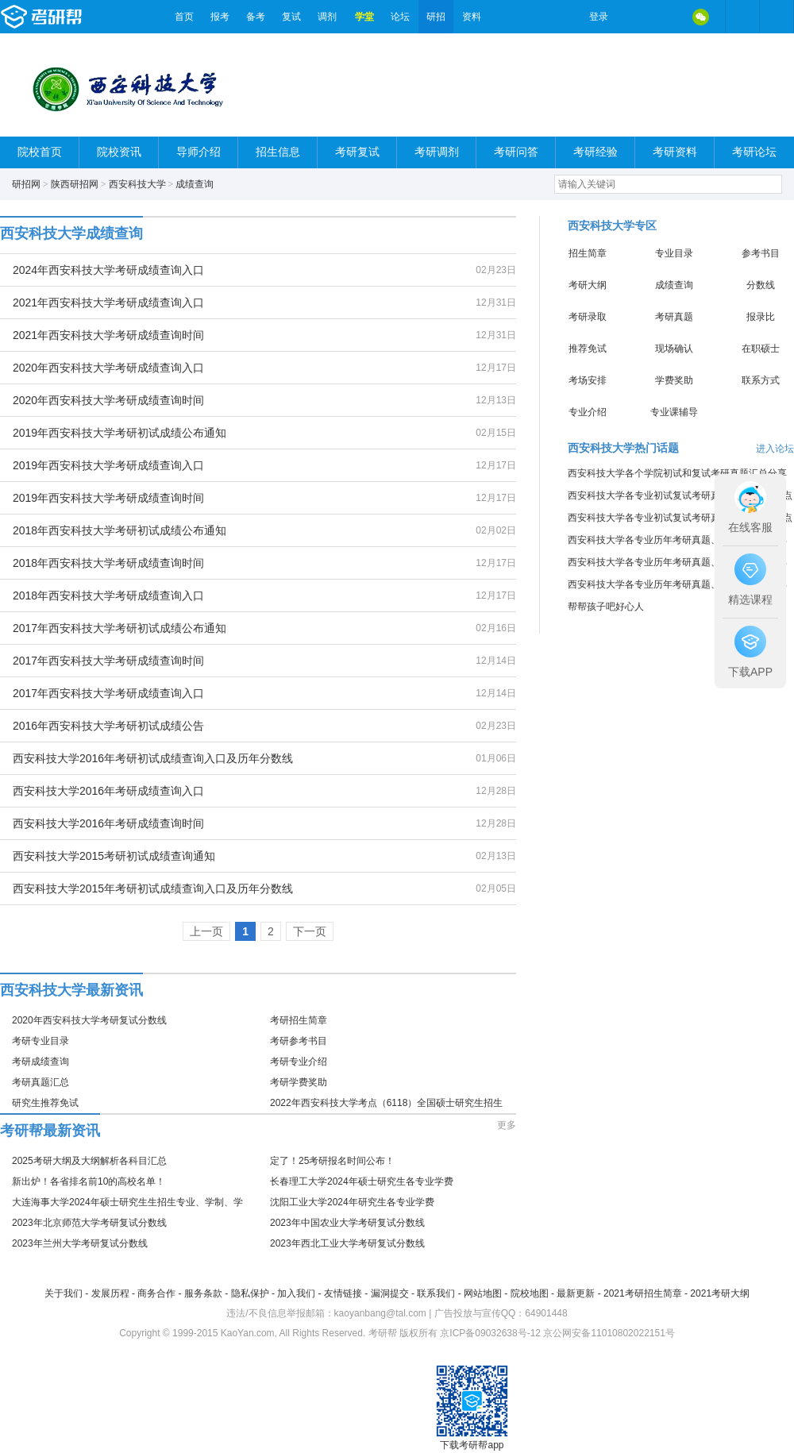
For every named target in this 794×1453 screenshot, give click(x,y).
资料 (471, 16)
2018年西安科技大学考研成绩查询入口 (108, 595)
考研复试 (357, 152)
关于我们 (63, 1293)
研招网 (26, 184)
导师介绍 (198, 152)
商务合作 (156, 1293)
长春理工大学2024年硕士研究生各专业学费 (361, 1181)
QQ (667, 16)
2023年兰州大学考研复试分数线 (80, 1243)
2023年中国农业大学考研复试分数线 (347, 1222)
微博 (633, 16)
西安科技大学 (137, 184)
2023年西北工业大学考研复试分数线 (347, 1243)
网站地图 (483, 1293)
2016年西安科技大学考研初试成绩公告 (108, 725)
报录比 (760, 316)
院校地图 (530, 1293)
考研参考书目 (298, 1040)
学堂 (364, 16)
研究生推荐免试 (45, 1102)
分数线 (760, 285)
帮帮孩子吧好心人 (606, 606)
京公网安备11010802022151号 (608, 1333)
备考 (255, 16)
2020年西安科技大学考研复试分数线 (89, 1020)
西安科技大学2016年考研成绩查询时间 (108, 823)
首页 (184, 16)
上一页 (206, 931)
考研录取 (588, 316)
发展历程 (110, 1293)
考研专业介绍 (298, 1061)
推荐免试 (588, 348)
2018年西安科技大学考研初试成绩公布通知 (119, 530)
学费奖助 (674, 380)
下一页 (309, 931)
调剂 (327, 16)
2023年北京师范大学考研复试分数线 (89, 1222)
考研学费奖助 (298, 1082)
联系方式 (761, 380)
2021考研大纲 (720, 1293)
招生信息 (278, 152)
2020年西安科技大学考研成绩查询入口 (108, 367)
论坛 (400, 16)
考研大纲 (588, 285)
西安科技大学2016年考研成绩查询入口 (108, 790)
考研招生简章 (298, 1020)
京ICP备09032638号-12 (490, 1333)
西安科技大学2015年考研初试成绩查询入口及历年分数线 (153, 888)
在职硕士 (761, 348)
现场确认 (674, 348)
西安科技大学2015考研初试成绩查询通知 (114, 856)
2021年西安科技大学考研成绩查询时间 (108, 335)
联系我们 (436, 1293)
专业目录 (674, 253)
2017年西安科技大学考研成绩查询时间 (108, 660)
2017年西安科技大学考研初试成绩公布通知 (119, 628)
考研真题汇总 (40, 1082)
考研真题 (674, 316)
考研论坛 (754, 152)
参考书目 (761, 253)
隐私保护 (250, 1293)
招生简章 (588, 253)
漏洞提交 (390, 1293)
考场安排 (588, 380)
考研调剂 (436, 152)
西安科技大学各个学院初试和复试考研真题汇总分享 (677, 473)
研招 (435, 16)
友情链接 (343, 1293)
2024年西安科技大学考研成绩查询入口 (108, 270)
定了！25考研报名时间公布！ (332, 1160)
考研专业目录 (40, 1040)
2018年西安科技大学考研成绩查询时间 (108, 563)
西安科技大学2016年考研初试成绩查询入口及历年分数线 (153, 758)
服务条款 (203, 1293)
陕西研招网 (74, 184)
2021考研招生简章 (642, 1293)
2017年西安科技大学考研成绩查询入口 (108, 693)
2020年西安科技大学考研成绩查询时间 (108, 400)
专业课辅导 (674, 412)
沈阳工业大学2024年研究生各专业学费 (352, 1202)
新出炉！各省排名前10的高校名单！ (88, 1181)
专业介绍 (588, 412)
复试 (291, 16)
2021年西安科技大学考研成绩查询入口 (108, 302)
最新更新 (576, 1293)
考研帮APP (776, 16)
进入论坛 (775, 448)
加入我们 (296, 1293)
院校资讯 (119, 152)
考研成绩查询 (40, 1061)
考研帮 (83, 16)
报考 (219, 16)
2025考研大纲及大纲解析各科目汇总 (89, 1160)
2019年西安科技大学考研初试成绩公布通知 (119, 432)
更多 (506, 1125)
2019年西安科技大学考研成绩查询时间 (108, 497)
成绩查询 (194, 184)
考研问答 (516, 152)
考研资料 (675, 152)
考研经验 (595, 152)
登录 (598, 16)
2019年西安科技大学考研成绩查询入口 (108, 465)
